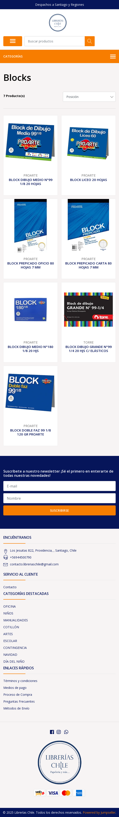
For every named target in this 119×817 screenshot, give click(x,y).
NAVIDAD (10, 654)
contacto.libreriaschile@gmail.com (34, 564)
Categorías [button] (59, 56)
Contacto (10, 587)
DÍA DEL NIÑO (14, 661)
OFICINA (9, 606)
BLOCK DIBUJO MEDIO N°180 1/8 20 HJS (30, 348)
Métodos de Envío (16, 708)
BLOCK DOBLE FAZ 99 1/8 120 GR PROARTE (30, 432)
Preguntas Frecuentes (19, 701)
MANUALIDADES (15, 620)
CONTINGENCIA (15, 648)
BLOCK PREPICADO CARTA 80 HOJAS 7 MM (88, 265)
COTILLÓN (11, 627)
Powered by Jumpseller (99, 812)
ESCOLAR (10, 641)
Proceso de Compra (17, 694)
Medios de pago (15, 688)
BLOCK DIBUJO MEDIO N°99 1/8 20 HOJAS (30, 181)
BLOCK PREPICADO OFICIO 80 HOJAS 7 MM (30, 265)
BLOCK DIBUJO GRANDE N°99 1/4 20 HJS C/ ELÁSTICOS (88, 348)
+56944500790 (20, 557)
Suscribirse (59, 510)
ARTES (8, 634)
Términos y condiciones (20, 681)
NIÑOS (8, 613)
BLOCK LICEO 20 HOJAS (88, 179)
